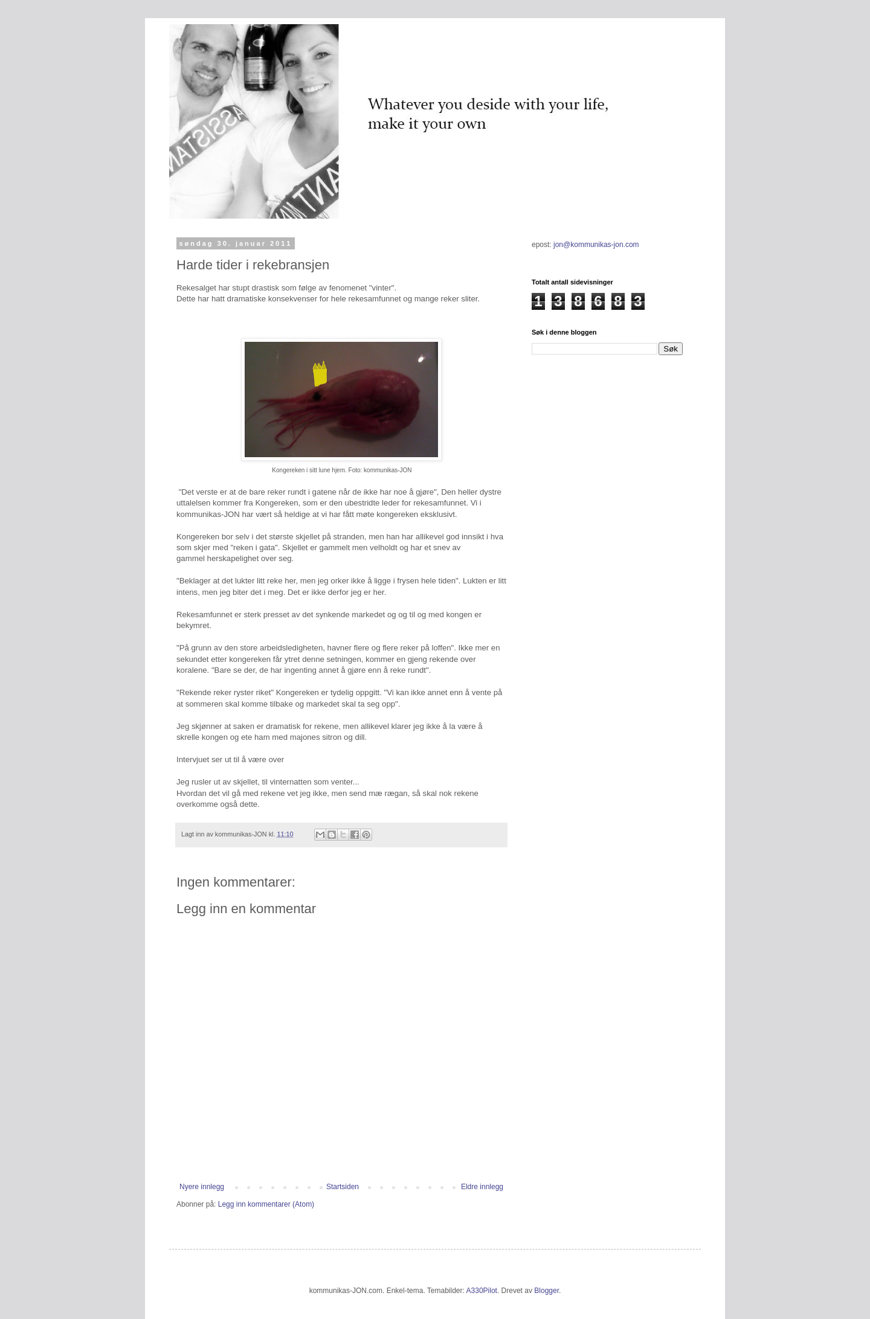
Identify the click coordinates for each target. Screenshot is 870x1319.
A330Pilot (481, 1290)
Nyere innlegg (201, 1187)
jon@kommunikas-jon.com (596, 244)
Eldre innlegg (482, 1187)
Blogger (546, 1290)
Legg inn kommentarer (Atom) (266, 1204)
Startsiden (342, 1187)
